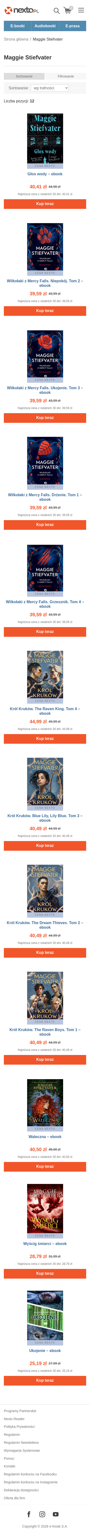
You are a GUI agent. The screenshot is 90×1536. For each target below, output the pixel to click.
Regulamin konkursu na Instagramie (31, 1482)
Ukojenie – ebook (45, 1351)
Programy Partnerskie (20, 1411)
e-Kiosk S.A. (58, 1526)
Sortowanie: (19, 88)
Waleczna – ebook (45, 1137)
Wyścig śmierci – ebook (45, 1244)
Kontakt (9, 1466)
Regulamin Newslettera (21, 1442)
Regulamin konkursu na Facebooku (30, 1474)
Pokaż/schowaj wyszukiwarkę (57, 10)
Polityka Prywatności (19, 1427)
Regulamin (12, 1435)
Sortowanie (24, 76)
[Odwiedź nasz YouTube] (56, 1514)
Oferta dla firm (14, 1498)
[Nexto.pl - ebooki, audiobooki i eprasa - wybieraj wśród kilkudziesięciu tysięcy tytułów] (22, 10)
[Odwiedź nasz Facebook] (29, 1514)
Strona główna (16, 39)
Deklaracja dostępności (21, 1490)
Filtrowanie (66, 76)
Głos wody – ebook (45, 174)
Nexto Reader (14, 1419)
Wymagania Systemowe (22, 1450)
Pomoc (9, 1458)
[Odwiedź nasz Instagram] (42, 1514)
